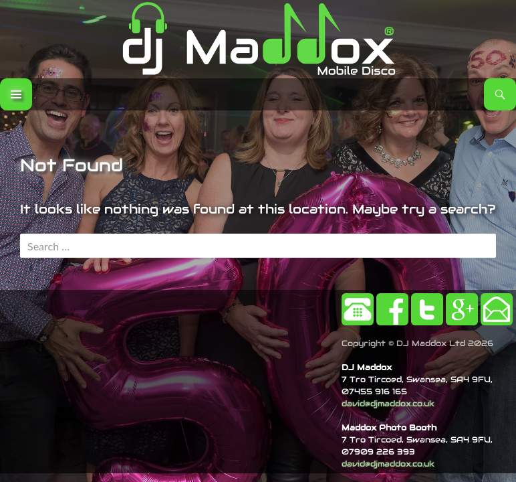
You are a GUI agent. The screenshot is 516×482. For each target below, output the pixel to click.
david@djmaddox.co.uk (388, 403)
